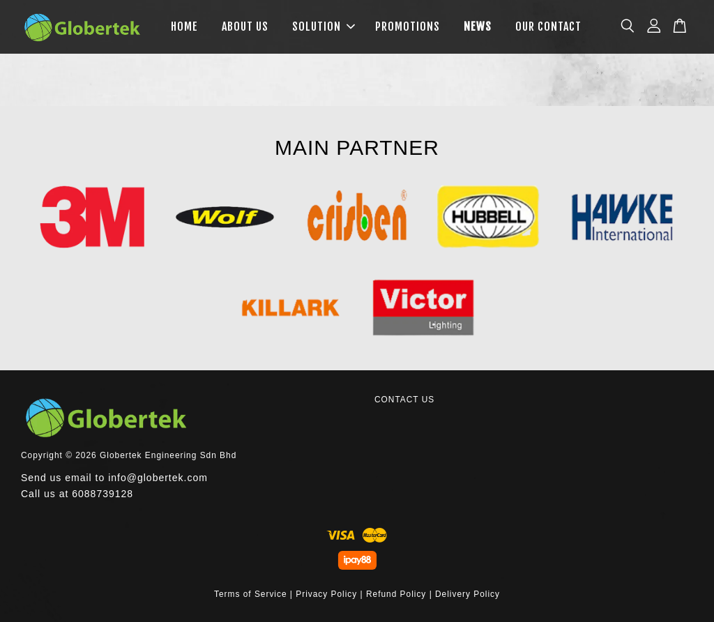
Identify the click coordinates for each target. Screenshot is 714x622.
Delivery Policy (467, 594)
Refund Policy (396, 594)
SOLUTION (323, 26)
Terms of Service (250, 594)
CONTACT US (404, 399)
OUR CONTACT (548, 26)
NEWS (478, 26)
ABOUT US (245, 26)
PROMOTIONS (407, 26)
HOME (184, 26)
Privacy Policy (326, 594)
